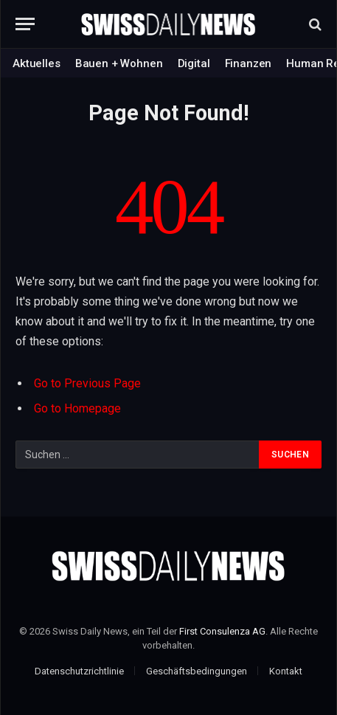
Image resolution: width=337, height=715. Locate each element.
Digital (194, 63)
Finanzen (248, 63)
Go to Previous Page (87, 383)
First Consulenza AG (222, 631)
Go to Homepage (77, 408)
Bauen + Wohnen (119, 63)
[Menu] (25, 24)
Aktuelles (36, 63)
